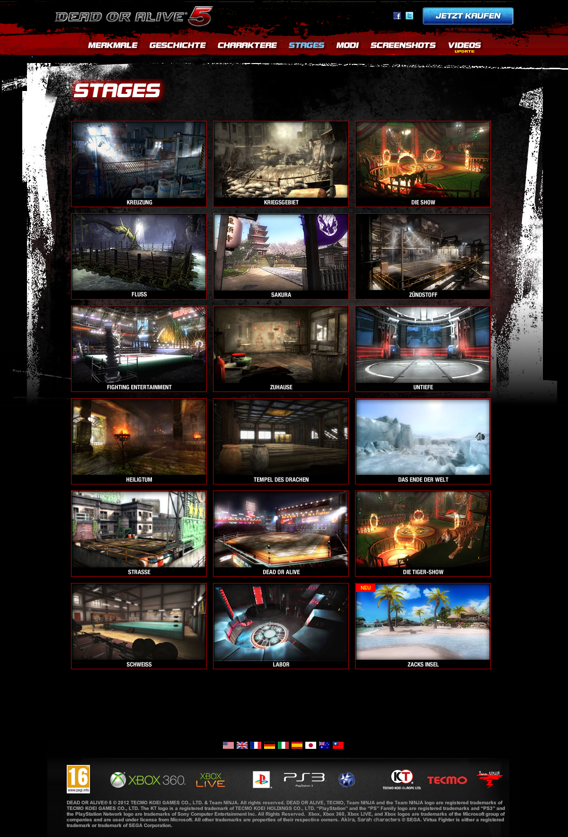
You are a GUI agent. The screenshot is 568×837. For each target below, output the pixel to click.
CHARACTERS (247, 47)
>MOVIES (464, 47)
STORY (177, 47)
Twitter (409, 15)
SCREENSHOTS (404, 47)
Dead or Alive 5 (135, 14)
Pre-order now (468, 16)
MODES (347, 47)
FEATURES (112, 47)
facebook (397, 15)
